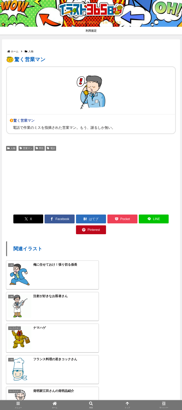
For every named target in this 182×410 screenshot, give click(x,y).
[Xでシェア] (19, 219)
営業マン (26, 148)
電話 (51, 148)
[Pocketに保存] (105, 219)
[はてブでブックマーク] (76, 219)
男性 (40, 148)
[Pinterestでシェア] (162, 219)
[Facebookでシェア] (48, 219)
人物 (11, 148)
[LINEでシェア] (133, 219)
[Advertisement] (91, 182)
